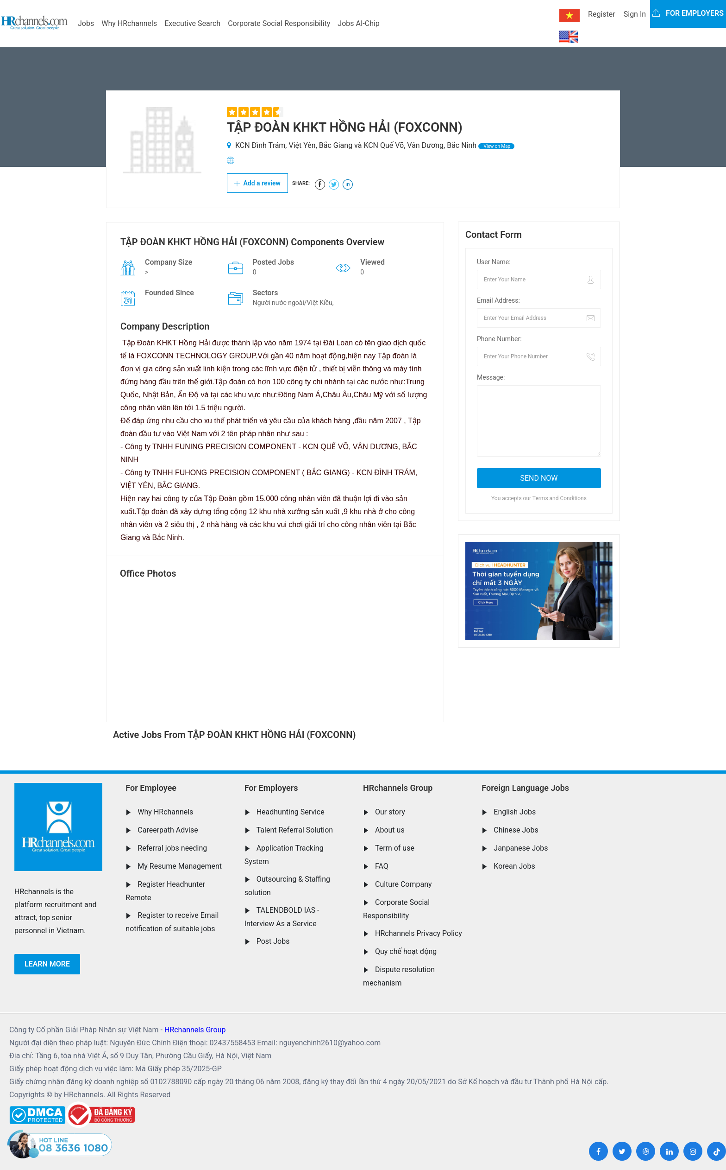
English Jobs (515, 812)
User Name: (494, 262)
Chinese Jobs (516, 830)
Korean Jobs (514, 866)
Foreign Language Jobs (525, 788)
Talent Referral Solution (295, 830)
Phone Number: (499, 339)
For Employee (150, 788)
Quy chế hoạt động (406, 951)
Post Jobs (273, 941)
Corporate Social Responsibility (279, 23)
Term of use (394, 848)
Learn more (47, 964)
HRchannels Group (397, 788)
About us (390, 830)
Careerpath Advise (168, 830)
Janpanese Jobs (521, 848)
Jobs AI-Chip (358, 23)
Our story (390, 812)
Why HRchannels (129, 23)
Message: (491, 377)
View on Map (496, 146)
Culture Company (403, 884)
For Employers (271, 788)
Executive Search (192, 23)
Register (601, 14)
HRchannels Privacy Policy (418, 933)
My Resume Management (180, 866)
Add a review (257, 183)
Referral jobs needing (172, 848)
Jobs (86, 23)
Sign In (635, 14)
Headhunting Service (291, 812)
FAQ (381, 866)
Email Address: (498, 300)
